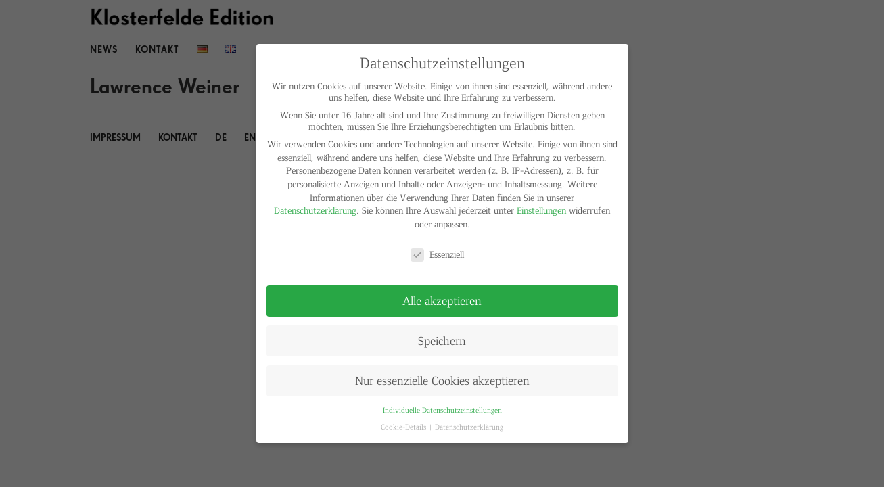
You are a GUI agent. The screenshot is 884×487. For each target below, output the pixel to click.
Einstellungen (541, 210)
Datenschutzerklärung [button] (469, 426)
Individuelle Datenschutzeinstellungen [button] (442, 409)
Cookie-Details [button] (404, 426)
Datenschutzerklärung (315, 210)
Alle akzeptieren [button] (442, 300)
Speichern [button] (442, 340)
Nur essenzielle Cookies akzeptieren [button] (442, 380)
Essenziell (437, 254)
